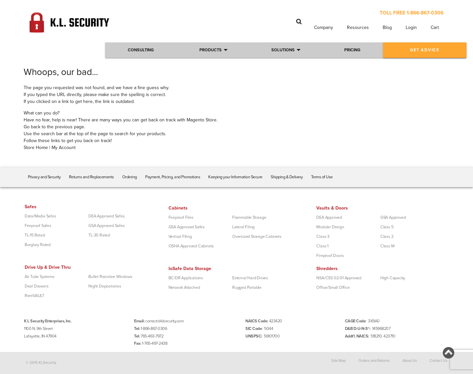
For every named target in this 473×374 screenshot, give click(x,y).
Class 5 (387, 227)
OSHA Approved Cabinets (191, 246)
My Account (64, 147)
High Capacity (392, 278)
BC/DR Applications (186, 278)
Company (323, 27)
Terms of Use (322, 177)
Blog (387, 27)
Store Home (36, 147)
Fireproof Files (181, 217)
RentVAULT (34, 295)
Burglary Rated (38, 244)
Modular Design (330, 227)
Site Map (338, 360)
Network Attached (184, 287)
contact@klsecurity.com (164, 321)
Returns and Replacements (91, 177)
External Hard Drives (250, 278)
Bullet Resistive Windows (110, 276)
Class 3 (322, 236)
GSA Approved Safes (106, 225)
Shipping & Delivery (287, 177)
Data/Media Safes (40, 216)
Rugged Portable (246, 287)
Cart (435, 27)
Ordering (129, 177)
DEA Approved (329, 217)
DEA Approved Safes (106, 216)
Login (411, 27)
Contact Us (438, 360)
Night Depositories (104, 286)
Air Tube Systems (40, 276)
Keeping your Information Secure (235, 177)
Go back (32, 127)
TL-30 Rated (99, 235)
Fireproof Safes (38, 225)
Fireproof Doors (330, 255)
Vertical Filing (180, 236)
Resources (358, 27)
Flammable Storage (249, 217)
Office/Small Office (332, 287)
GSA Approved (393, 217)
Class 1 (322, 246)
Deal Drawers (37, 286)
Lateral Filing (243, 227)
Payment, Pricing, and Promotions (172, 177)
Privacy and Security (44, 177)
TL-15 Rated (35, 235)
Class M (387, 246)
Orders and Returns (374, 360)
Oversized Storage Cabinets (257, 236)
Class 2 (387, 236)
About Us (409, 360)
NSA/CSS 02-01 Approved (338, 278)
